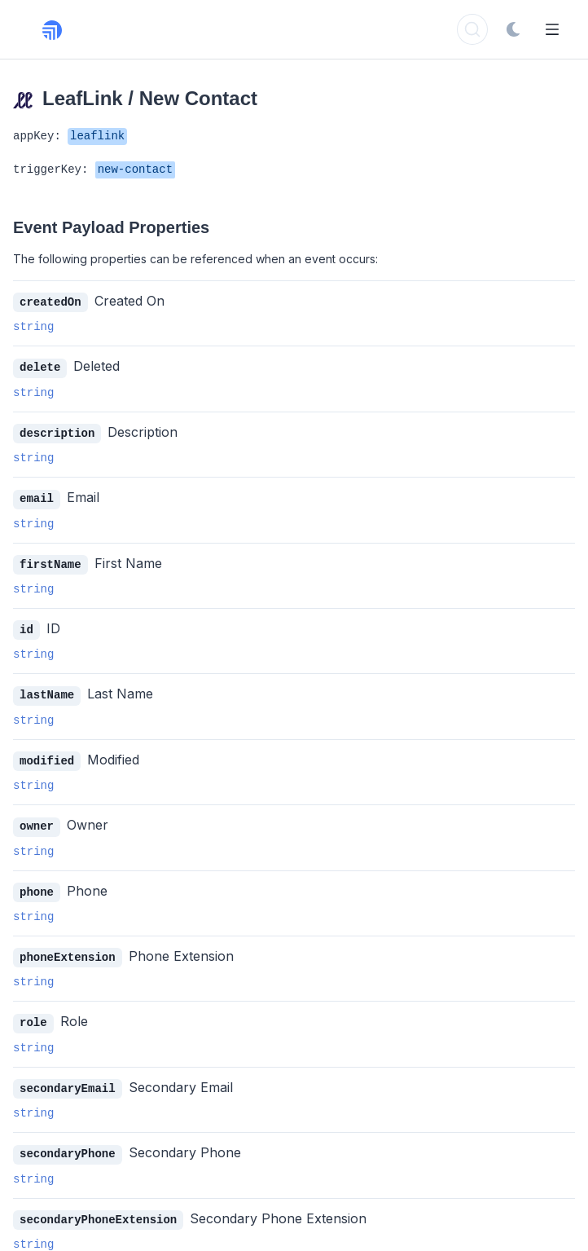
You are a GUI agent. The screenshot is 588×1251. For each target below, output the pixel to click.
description (57, 431)
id (26, 625)
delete (40, 366)
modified (47, 755)
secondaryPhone (68, 1143)
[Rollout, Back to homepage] (61, 29)
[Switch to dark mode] (513, 29)
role (33, 1013)
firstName (50, 561)
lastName (47, 690)
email (37, 496)
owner (37, 819)
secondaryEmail (68, 1079)
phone (37, 885)
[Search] (472, 29)
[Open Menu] (552, 29)
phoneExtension (68, 949)
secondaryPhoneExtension (98, 1208)
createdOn (50, 302)
